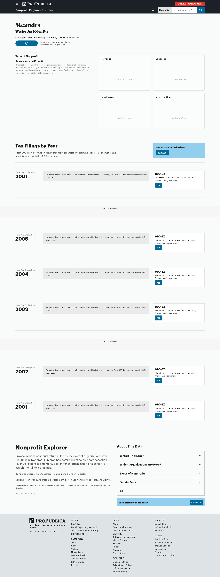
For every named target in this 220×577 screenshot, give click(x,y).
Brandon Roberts (76, 473)
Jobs (115, 536)
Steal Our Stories (163, 542)
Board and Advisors (123, 527)
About (116, 523)
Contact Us (163, 152)
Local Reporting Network (84, 527)
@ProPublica (77, 561)
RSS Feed (159, 530)
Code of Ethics (120, 561)
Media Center (120, 540)
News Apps (77, 552)
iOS (156, 527)
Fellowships (129, 536)
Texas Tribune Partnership (84, 530)
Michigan (49, 10)
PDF (158, 185)
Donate (158, 552)
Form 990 (21, 152)
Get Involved (78, 555)
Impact (116, 546)
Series (74, 545)
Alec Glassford (43, 473)
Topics (74, 542)
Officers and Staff (122, 530)
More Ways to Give (164, 555)
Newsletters (160, 523)
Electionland (77, 533)
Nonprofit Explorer (28, 10)
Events (74, 565)
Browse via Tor (162, 545)
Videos (74, 548)
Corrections (119, 553)
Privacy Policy (120, 571)
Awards (117, 549)
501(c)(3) (38, 60)
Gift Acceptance (121, 568)
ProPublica (76, 523)
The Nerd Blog (78, 558)
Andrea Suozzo (27, 473)
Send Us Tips (161, 539)
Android (167, 527)
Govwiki (18, 488)
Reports (117, 543)
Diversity (117, 533)
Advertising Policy (122, 565)
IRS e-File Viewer (46, 485)
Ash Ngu (57, 473)
